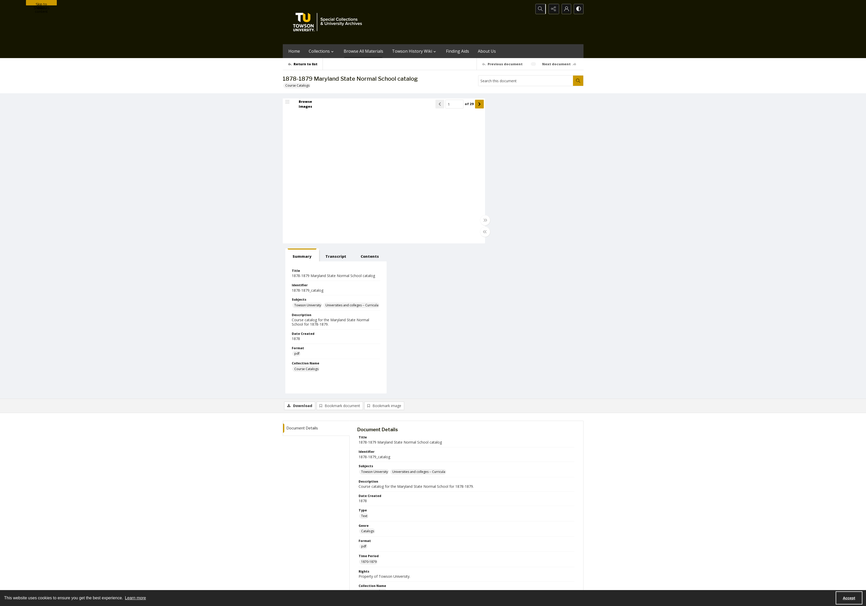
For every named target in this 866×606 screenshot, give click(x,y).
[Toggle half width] (483, 232)
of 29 (467, 104)
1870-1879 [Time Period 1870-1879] (369, 411)
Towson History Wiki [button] (414, 51)
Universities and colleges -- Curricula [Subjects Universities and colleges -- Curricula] (521, 162)
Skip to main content (41, 3)
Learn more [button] (135, 598)
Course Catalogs (297, 85)
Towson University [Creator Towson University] (374, 456)
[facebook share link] (453, 552)
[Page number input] (453, 104)
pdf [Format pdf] (497, 210)
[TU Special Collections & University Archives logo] (329, 22)
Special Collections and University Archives (519, 584)
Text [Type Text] (364, 366)
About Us (487, 51)
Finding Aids (457, 51)
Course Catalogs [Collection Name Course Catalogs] (507, 225)
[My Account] (565, 9)
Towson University (296, 584)
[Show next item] (477, 104)
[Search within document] (578, 81)
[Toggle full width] (483, 220)
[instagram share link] (442, 552)
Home (294, 51)
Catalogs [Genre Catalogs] (367, 381)
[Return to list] (305, 64)
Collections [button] (322, 51)
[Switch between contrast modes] (578, 9)
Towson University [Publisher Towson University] (374, 501)
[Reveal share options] (553, 9)
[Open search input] (540, 9)
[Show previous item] (438, 104)
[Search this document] (525, 81)
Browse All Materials (363, 51)
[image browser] (302, 104)
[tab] (502, 105)
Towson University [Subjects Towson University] (508, 155)
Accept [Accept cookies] (849, 598)
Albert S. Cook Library (404, 584)
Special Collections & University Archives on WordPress (478, 563)
